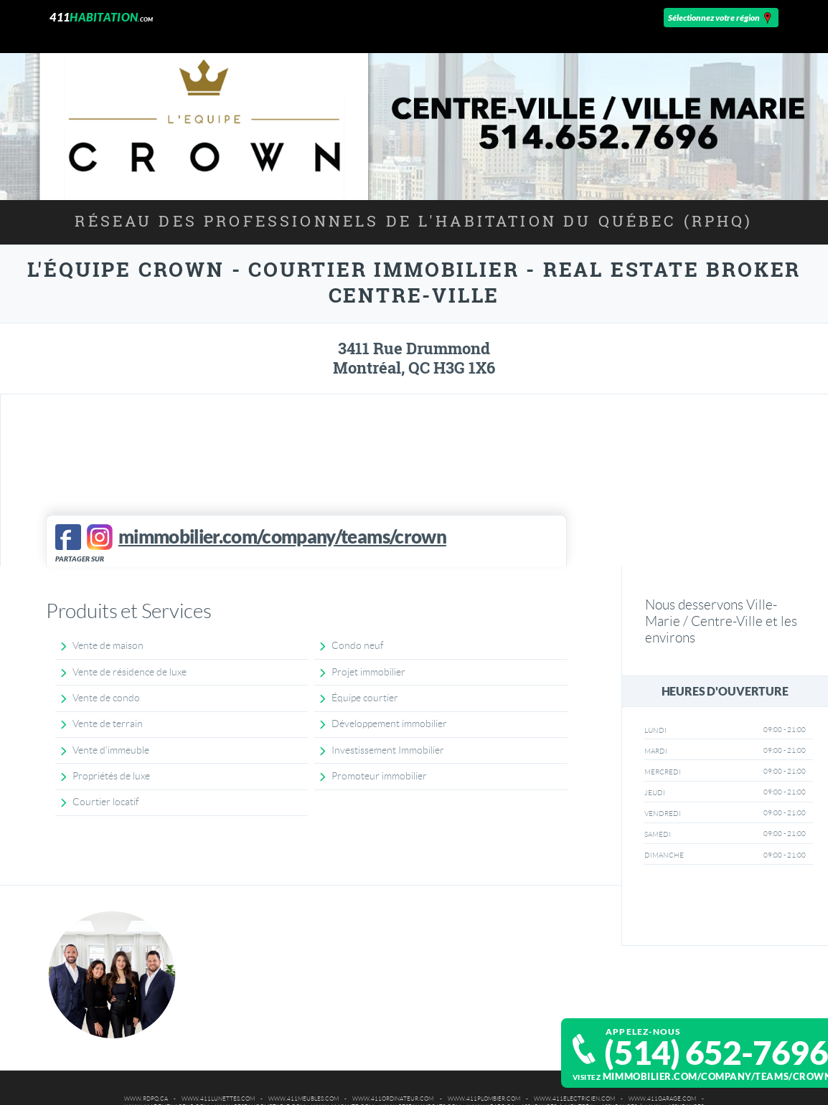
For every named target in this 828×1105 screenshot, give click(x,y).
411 (101, 17)
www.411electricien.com (574, 1099)
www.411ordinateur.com (392, 1099)
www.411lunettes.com (218, 1099)
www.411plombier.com (484, 1099)
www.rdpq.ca (146, 1099)
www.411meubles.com (303, 1099)
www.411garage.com (662, 1099)
